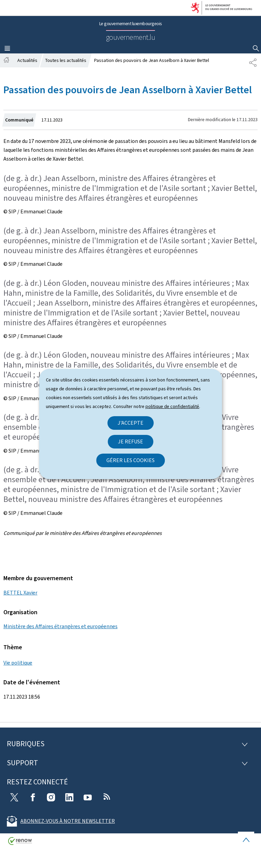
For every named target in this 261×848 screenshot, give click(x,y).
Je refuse (130, 441)
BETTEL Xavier (20, 592)
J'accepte (130, 422)
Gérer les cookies (130, 460)
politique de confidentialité (172, 406)
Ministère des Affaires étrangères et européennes (60, 626)
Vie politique (17, 662)
